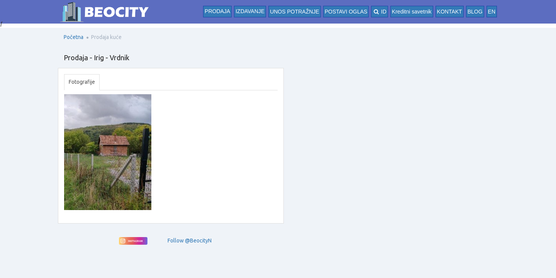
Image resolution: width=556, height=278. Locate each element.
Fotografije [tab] (82, 82)
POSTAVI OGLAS (346, 11)
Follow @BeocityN (190, 240)
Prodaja (217, 11)
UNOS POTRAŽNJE (294, 11)
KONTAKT (449, 11)
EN (491, 11)
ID (379, 11)
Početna (73, 37)
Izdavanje (250, 11)
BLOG (475, 11)
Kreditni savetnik (412, 11)
